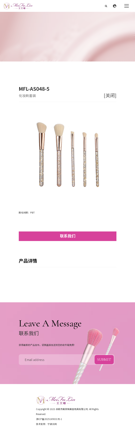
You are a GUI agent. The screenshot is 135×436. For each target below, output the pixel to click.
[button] (115, 6)
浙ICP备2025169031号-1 (49, 419)
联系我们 (67, 236)
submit (104, 359)
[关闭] (110, 95)
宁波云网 (52, 423)
